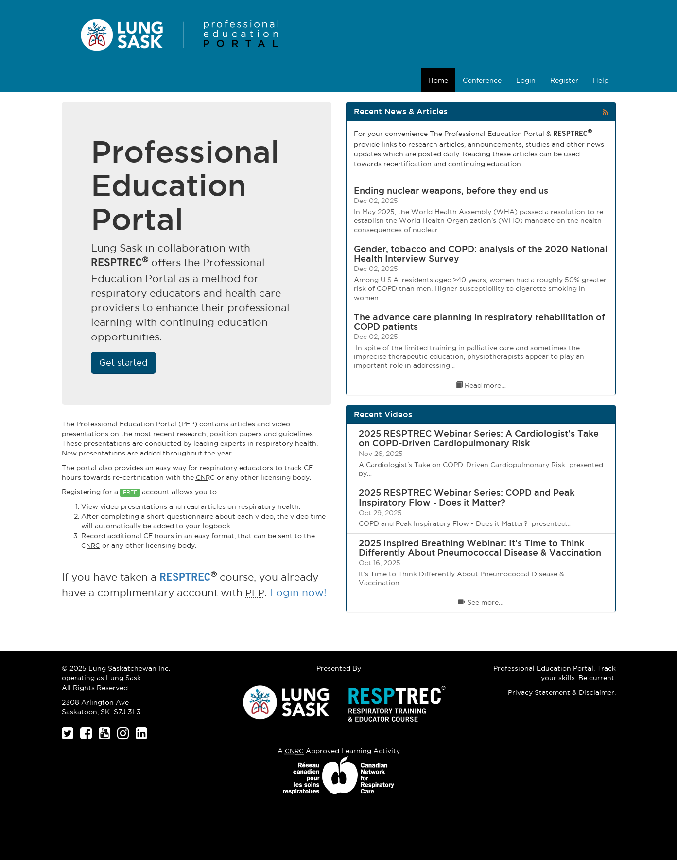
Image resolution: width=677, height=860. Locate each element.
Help (600, 80)
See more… (480, 602)
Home (438, 80)
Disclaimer (596, 692)
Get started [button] (123, 362)
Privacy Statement (539, 692)
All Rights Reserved (95, 687)
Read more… (481, 385)
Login (526, 80)
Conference (482, 80)
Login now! (298, 592)
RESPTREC (184, 578)
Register (564, 80)
